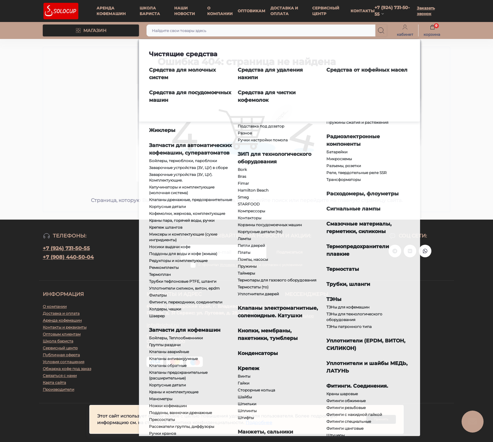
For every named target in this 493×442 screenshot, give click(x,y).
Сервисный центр (60, 348)
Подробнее (259, 423)
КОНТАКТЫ (362, 10)
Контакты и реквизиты (64, 327)
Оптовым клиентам (61, 334)
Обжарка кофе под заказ (67, 368)
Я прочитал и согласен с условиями (250, 265)
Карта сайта (54, 382)
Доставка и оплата (61, 313)
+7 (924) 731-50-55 (66, 248)
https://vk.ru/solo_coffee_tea (410, 251)
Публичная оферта (61, 354)
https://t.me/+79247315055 (394, 251)
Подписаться (289, 252)
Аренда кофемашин (62, 320)
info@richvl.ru (163, 325)
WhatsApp (304, 316)
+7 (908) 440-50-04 (68, 257)
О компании (55, 306)
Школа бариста (58, 341)
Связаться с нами (60, 375)
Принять (381, 420)
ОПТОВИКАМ (251, 10)
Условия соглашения (239, 265)
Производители (58, 389)
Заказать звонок (426, 11)
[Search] (381, 30)
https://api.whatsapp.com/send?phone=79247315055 (425, 251)
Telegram (302, 306)
